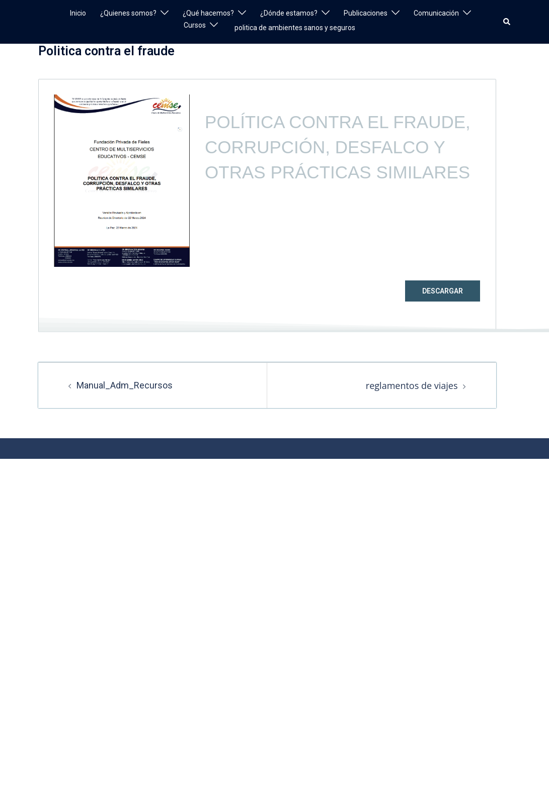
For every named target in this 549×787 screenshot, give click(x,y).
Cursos (195, 25)
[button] (507, 22)
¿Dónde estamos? (289, 13)
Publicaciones (365, 13)
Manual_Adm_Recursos (124, 385)
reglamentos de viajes (412, 385)
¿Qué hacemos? (208, 13)
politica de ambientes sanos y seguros (294, 28)
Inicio (78, 13)
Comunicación (436, 13)
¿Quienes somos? (128, 13)
